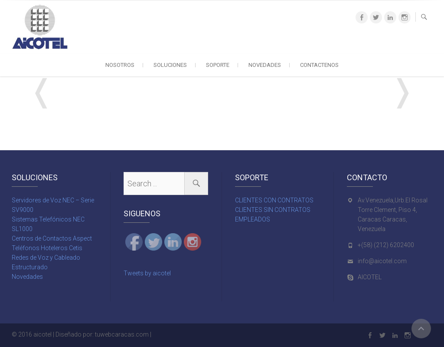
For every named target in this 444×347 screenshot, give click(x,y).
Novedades (27, 276)
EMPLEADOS (252, 219)
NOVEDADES (264, 65)
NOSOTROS (119, 65)
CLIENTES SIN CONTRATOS (272, 209)
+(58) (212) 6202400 (386, 244)
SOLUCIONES (170, 65)
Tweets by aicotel (147, 273)
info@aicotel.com (382, 261)
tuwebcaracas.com (122, 334)
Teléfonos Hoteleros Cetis (47, 248)
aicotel (42, 334)
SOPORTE (217, 65)
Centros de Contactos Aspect (52, 238)
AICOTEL (370, 277)
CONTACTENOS (319, 65)
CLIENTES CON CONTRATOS (274, 200)
